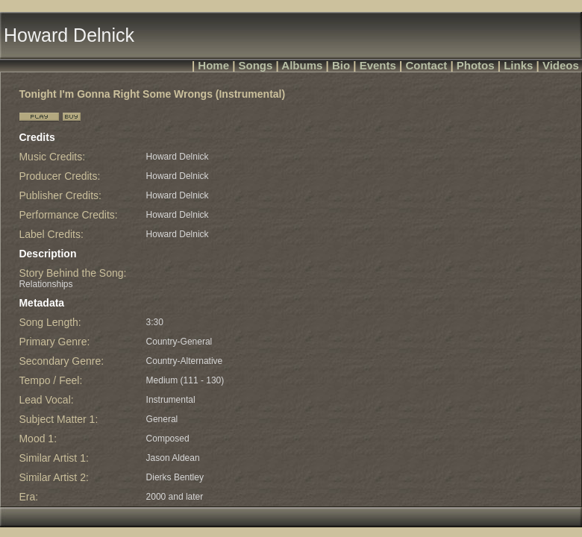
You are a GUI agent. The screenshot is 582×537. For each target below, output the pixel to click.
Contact (426, 65)
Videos (560, 65)
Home (213, 65)
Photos (476, 65)
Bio (341, 65)
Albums (301, 65)
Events (378, 65)
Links (518, 65)
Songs (256, 65)
